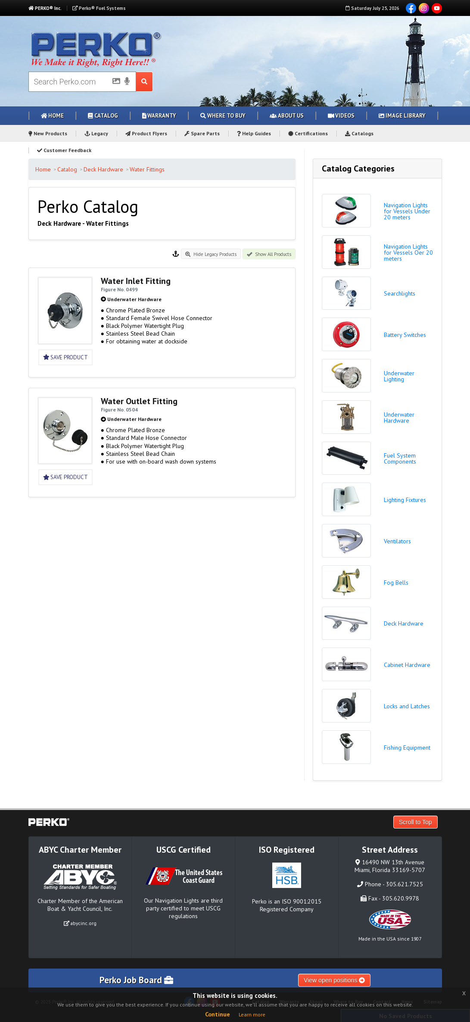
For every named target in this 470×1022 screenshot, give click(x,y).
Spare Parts (202, 133)
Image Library (402, 115)
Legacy (96, 133)
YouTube (437, 8)
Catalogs (359, 133)
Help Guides (254, 133)
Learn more (252, 1014)
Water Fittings (147, 169)
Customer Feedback (64, 150)
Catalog (103, 115)
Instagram (424, 8)
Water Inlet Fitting (136, 281)
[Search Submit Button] (144, 82)
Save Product (65, 357)
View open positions (334, 980)
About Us (286, 115)
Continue (217, 1014)
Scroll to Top (415, 822)
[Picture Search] (114, 82)
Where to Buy (223, 115)
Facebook (411, 8)
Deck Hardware (103, 169)
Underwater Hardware (134, 299)
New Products (47, 133)
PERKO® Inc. (45, 8)
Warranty (159, 115)
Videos (341, 115)
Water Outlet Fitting (139, 401)
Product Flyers (146, 133)
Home (52, 115)
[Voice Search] (127, 81)
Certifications (308, 133)
